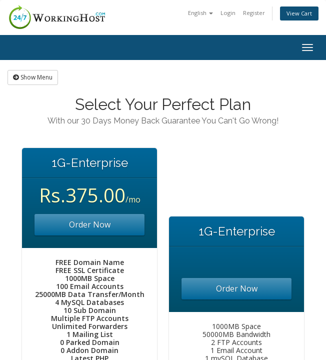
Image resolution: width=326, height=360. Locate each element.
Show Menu (32, 77)
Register (254, 12)
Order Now (89, 224)
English (200, 12)
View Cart (299, 13)
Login (228, 12)
